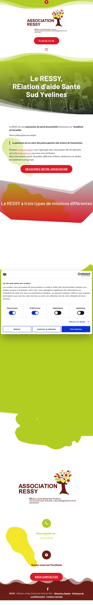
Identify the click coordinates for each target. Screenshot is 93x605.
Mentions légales (62, 598)
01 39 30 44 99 (46, 41)
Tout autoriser (76, 329)
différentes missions (22, 153)
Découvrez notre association (46, 169)
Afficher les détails (77, 322)
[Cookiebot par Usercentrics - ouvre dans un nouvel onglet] (79, 274)
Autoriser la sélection (46, 329)
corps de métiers (26, 149)
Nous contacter (46, 581)
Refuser (17, 329)
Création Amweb (54, 601)
